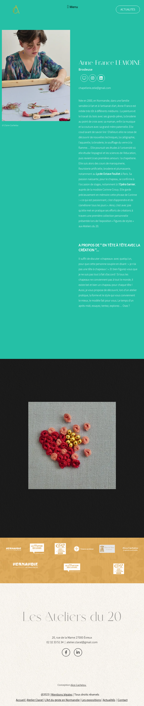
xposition (94, 700)
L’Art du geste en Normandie (62, 700)
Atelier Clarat (35, 700)
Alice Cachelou (78, 685)
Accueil (21, 700)
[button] (72, 6)
